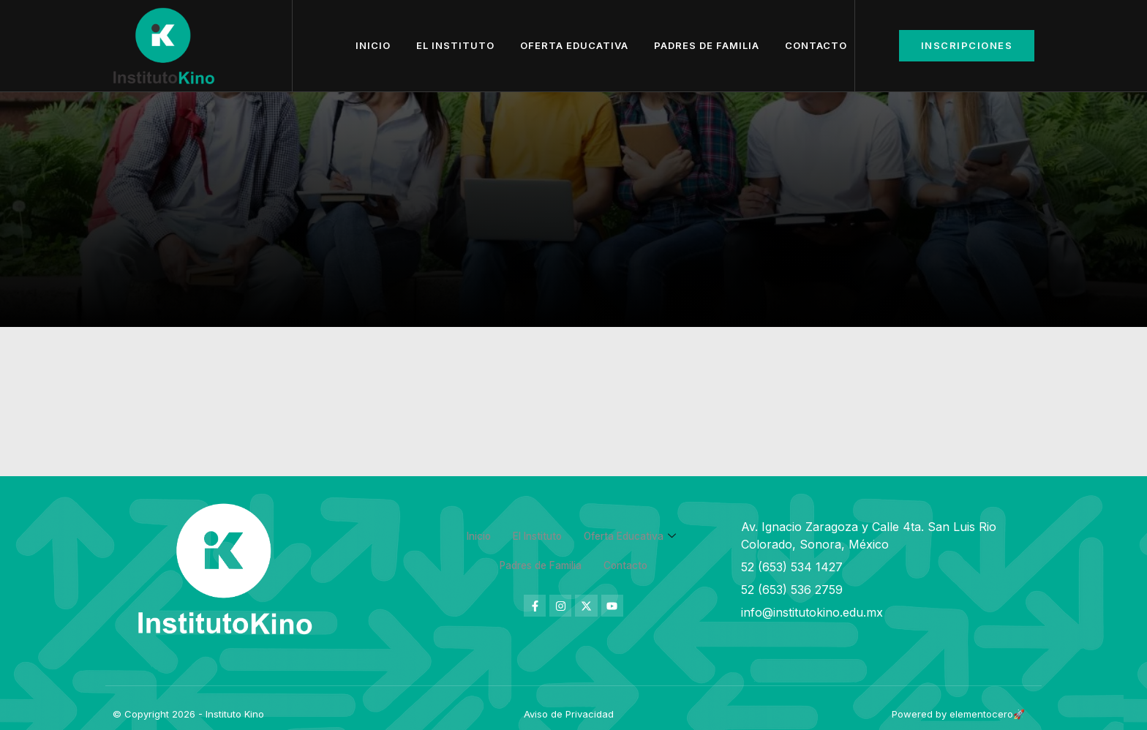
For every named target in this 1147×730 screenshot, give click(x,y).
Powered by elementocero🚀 (958, 714)
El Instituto (455, 45)
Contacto (816, 45)
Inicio (373, 45)
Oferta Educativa (574, 45)
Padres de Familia (706, 45)
